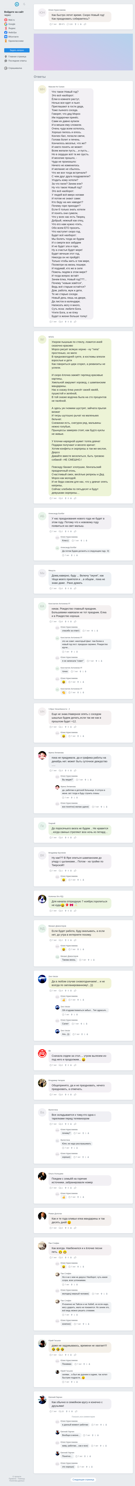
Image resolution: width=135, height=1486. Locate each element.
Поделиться (85, 24)
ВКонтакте (11, 36)
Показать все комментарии (83, 1417)
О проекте (17, 1476)
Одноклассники (13, 40)
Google (9, 24)
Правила (12, 1479)
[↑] (76, 24)
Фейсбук (10, 32)
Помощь (21, 1479)
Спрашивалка (13, 68)
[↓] (80, 24)
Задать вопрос (17, 50)
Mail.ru (9, 19)
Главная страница (15, 56)
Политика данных (16, 1481)
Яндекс (10, 28)
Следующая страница (83, 1480)
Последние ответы (15, 60)
